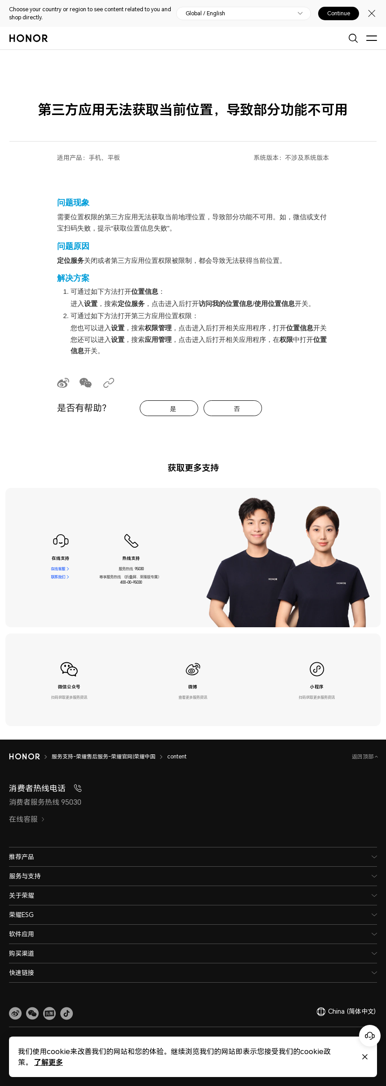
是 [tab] (173, 408)
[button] (32, 1013)
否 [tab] (237, 408)
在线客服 (58, 569)
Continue (338, 13)
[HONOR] (24, 756)
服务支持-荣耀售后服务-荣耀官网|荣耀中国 (103, 756)
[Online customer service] (370, 1035)
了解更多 (48, 1062)
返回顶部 (363, 756)
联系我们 (58, 577)
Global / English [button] (205, 13)
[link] (15, 1013)
